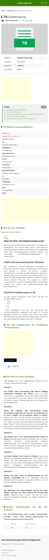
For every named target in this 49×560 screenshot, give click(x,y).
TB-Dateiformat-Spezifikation (16, 110)
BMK (8, 303)
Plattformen (5, 553)
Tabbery (15, 366)
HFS (8, 305)
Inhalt (6, 107)
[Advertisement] (16, 89)
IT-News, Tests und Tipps (8, 555)
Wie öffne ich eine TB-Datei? (16, 116)
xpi (26, 528)
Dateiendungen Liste (7, 550)
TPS (8, 308)
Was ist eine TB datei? (14, 112)
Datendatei (21, 62)
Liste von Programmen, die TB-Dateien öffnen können (25, 114)
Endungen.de (24, 3)
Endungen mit (13, 10)
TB (36, 245)
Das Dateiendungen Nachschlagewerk (20, 540)
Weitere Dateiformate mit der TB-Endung (21, 118)
